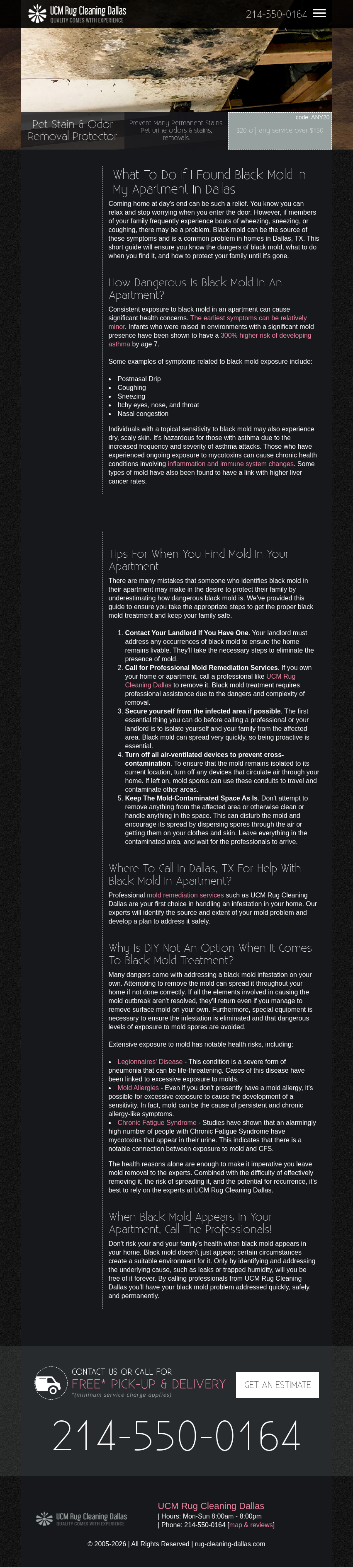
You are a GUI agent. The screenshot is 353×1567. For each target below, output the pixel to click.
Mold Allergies (138, 1087)
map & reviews (251, 1524)
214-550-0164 (176, 1437)
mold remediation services (185, 895)
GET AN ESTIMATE (277, 1385)
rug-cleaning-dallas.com (230, 1544)
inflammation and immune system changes (231, 463)
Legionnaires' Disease (150, 1061)
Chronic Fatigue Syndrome (157, 1122)
